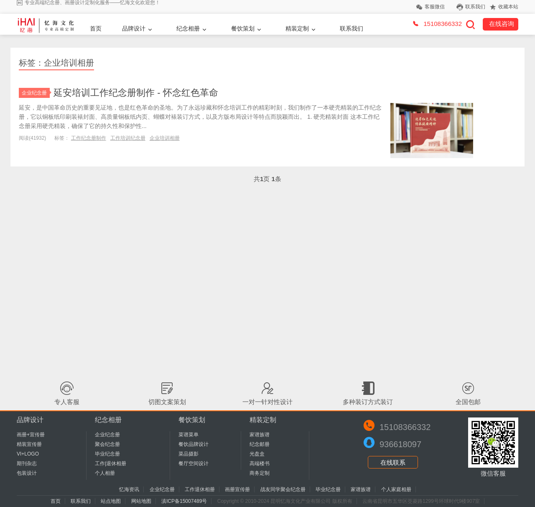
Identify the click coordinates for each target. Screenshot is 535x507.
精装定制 (297, 28)
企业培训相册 (165, 138)
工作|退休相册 (110, 463)
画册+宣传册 (31, 435)
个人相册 (105, 473)
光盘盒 (257, 454)
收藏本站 (508, 7)
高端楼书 (260, 463)
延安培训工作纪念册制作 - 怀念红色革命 (136, 92)
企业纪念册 (36, 93)
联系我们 (475, 7)
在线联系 (392, 462)
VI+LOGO (28, 454)
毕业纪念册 (107, 454)
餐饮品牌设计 (193, 444)
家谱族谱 (260, 435)
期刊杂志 (27, 463)
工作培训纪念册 (127, 138)
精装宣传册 (29, 444)
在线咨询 (501, 23)
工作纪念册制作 (88, 138)
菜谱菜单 (188, 435)
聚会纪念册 (107, 444)
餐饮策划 (243, 28)
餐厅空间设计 (193, 463)
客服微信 (435, 7)
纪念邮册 (260, 444)
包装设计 (27, 473)
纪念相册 (188, 28)
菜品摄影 (188, 454)
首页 (96, 28)
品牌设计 (133, 28)
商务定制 (260, 473)
